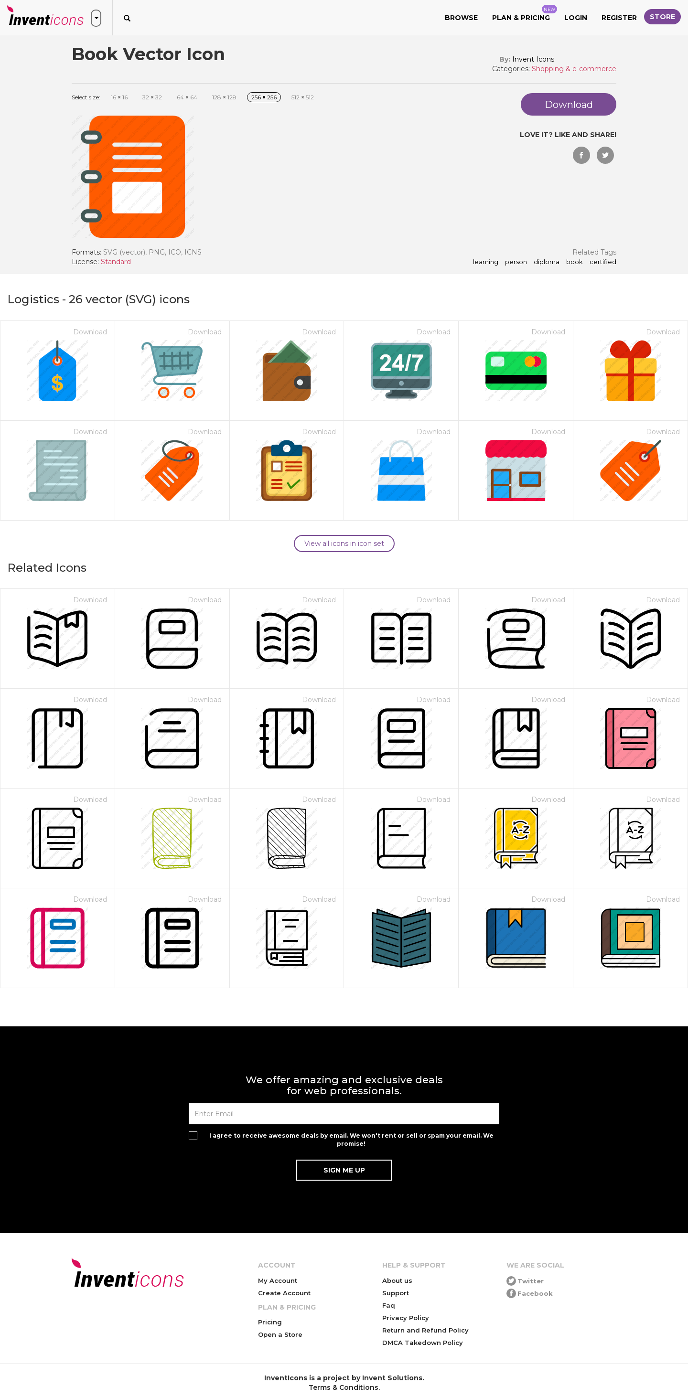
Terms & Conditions (343, 1387)
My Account (277, 1280)
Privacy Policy (405, 1318)
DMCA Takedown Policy (422, 1342)
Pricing (270, 1322)
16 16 (119, 97)
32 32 (152, 97)
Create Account (284, 1293)
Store (662, 16)
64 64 (187, 97)
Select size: (86, 97)
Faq (388, 1305)
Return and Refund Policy (425, 1330)
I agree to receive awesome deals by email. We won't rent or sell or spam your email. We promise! (351, 1139)
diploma (546, 262)
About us (397, 1280)
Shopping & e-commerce (574, 68)
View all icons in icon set (344, 543)
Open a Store (280, 1334)
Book (574, 262)
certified (603, 262)
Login (575, 17)
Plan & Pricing (524, 13)
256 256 (264, 97)
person (516, 262)
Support (395, 1293)
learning (485, 262)
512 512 (302, 97)
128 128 (224, 97)
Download (90, 332)
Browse (461, 17)
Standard (116, 261)
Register (619, 17)
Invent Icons (533, 59)
